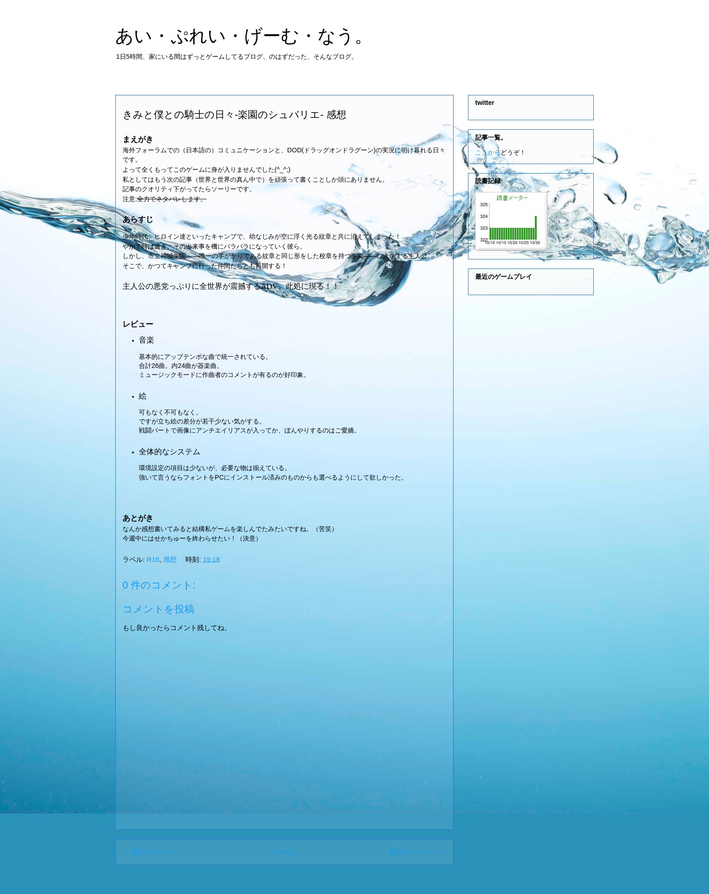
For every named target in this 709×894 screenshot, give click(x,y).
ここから (488, 152)
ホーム (284, 851)
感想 (170, 559)
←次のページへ (151, 851)
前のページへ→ (417, 851)
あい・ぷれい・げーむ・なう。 (244, 36)
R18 (153, 559)
